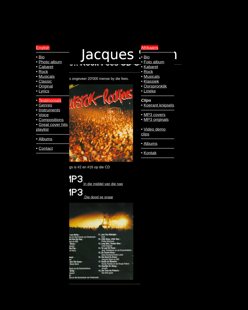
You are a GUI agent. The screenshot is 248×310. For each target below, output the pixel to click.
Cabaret (46, 66)
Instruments (49, 110)
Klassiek (151, 81)
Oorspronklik (155, 86)
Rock (148, 71)
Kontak (150, 152)
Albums (150, 143)
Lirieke (150, 91)
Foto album (154, 62)
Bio (147, 57)
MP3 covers (155, 114)
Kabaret (151, 66)
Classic (45, 81)
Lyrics (44, 91)
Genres (45, 105)
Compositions (51, 119)
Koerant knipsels (159, 105)
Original (46, 86)
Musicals (152, 76)
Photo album (50, 62)
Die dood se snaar (89, 197)
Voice (44, 115)
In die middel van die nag (94, 184)
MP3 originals (156, 119)
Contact (46, 148)
